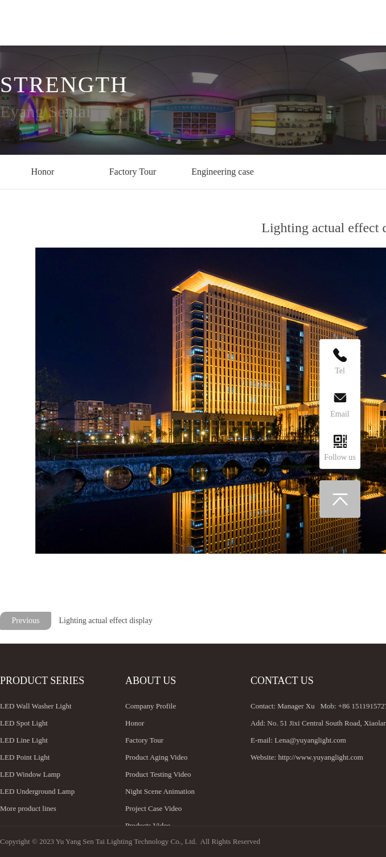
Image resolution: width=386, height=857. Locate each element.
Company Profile (150, 706)
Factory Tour (133, 171)
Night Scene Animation (160, 791)
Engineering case (222, 171)
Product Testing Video (158, 774)
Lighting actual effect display (106, 620)
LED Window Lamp (30, 774)
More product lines (28, 808)
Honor (43, 171)
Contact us (282, 680)
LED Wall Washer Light (36, 706)
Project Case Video (153, 808)
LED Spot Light (24, 723)
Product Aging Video (156, 757)
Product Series (42, 680)
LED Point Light (25, 757)
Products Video (148, 825)
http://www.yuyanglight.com (320, 757)
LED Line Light (24, 740)
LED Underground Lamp (37, 791)
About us (150, 680)
